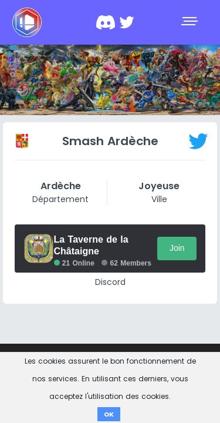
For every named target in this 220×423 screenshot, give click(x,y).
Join (177, 248)
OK (109, 414)
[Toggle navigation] (191, 22)
